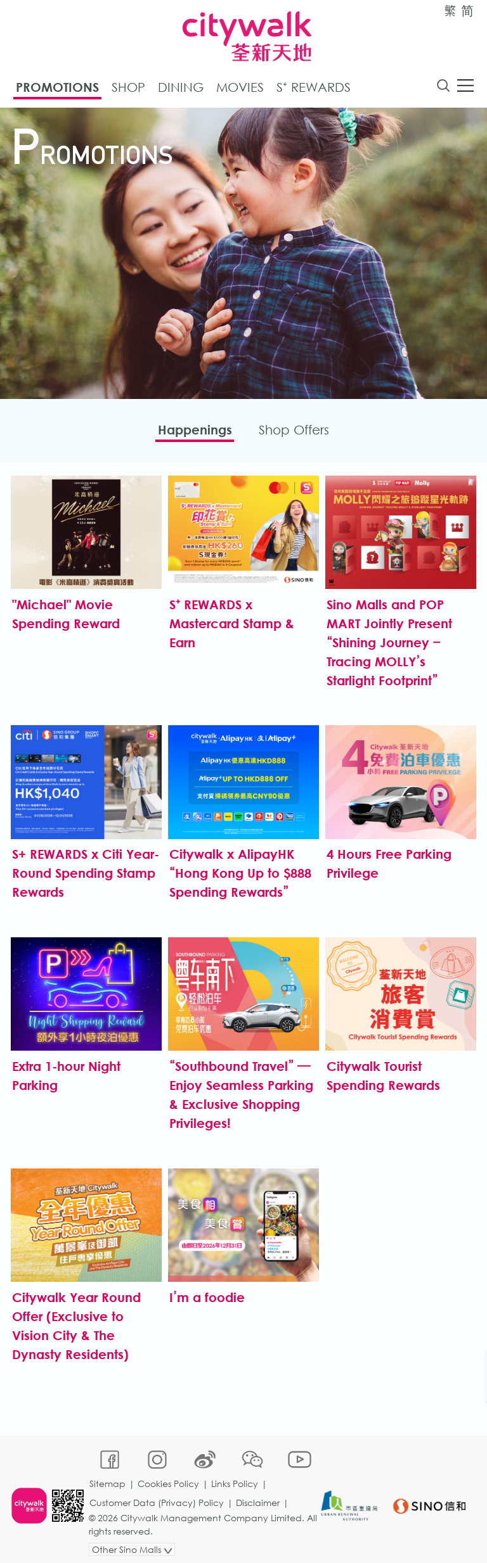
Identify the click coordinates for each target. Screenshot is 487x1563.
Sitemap (108, 1477)
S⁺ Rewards (313, 87)
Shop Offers (296, 431)
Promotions (57, 87)
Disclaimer (258, 1496)
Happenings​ (192, 431)
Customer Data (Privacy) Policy (157, 1496)
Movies (240, 87)
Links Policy (235, 1477)
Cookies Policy (169, 1477)
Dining (181, 87)
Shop (128, 87)
